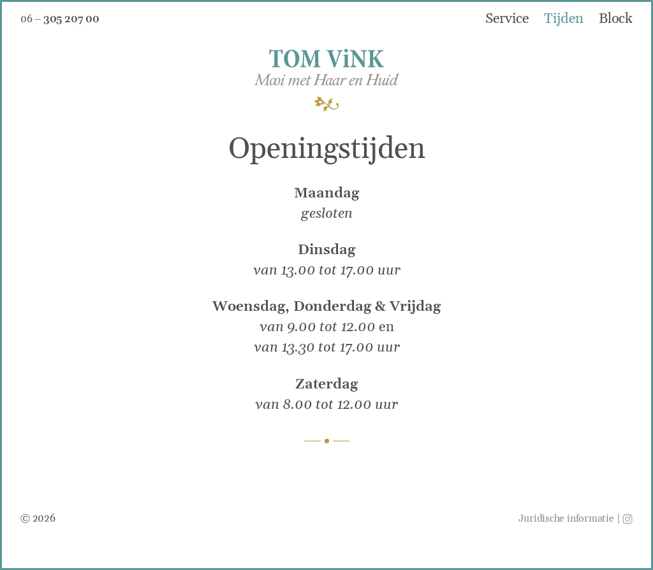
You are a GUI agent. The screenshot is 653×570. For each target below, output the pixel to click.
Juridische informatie (565, 518)
